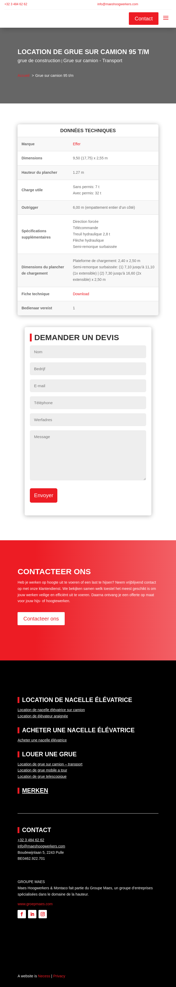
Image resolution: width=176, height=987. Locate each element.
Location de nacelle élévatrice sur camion (51, 710)
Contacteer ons (41, 619)
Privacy (59, 976)
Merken (35, 790)
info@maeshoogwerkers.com (117, 4)
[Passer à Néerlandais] (155, 4)
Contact (144, 18)
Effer (76, 144)
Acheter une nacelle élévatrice (42, 740)
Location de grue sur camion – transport (50, 764)
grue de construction (39, 60)
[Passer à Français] (161, 4)
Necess (44, 976)
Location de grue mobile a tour (42, 770)
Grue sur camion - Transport (92, 60)
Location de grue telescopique (42, 776)
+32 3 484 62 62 (15, 4)
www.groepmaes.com (35, 904)
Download (81, 294)
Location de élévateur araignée (43, 716)
